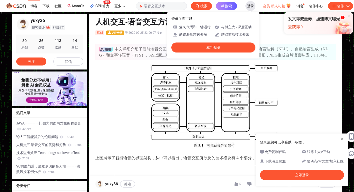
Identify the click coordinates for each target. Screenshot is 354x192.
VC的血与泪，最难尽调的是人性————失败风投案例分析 (48, 169)
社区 (58, 6)
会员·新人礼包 (277, 5)
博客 (34, 6)
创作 (340, 6)
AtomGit (75, 6)
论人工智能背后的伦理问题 (45, 137)
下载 (46, 6)
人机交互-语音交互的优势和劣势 (49, 145)
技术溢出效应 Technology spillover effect (48, 155)
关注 (127, 184)
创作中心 (316, 6)
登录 (250, 6)
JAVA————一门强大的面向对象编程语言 (48, 126)
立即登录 (213, 47)
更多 (119, 6)
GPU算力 (100, 4)
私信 (68, 62)
